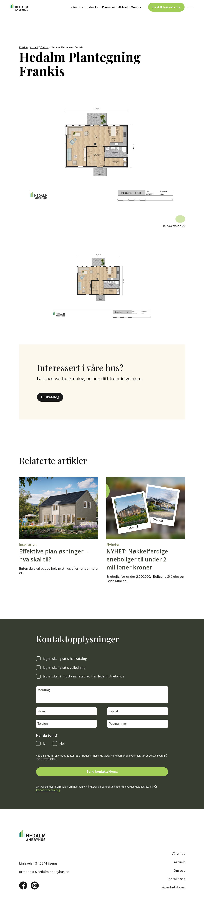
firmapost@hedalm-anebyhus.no (44, 872)
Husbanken (92, 13)
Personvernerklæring (48, 790)
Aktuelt (123, 13)
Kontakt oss (176, 879)
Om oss (136, 13)
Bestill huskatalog (166, 13)
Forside (23, 47)
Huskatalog (50, 397)
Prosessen (109, 13)
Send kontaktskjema (101, 771)
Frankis (44, 47)
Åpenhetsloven (173, 887)
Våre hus (77, 13)
